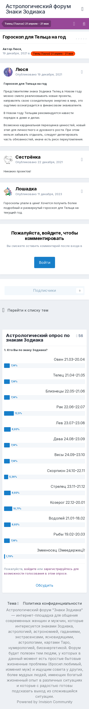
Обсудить (44, 585)
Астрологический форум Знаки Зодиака (38, 9)
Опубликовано (38, 74)
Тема (13, 603)
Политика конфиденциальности (52, 603)
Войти (44, 262)
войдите (30, 569)
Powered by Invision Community (44, 702)
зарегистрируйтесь (58, 569)
